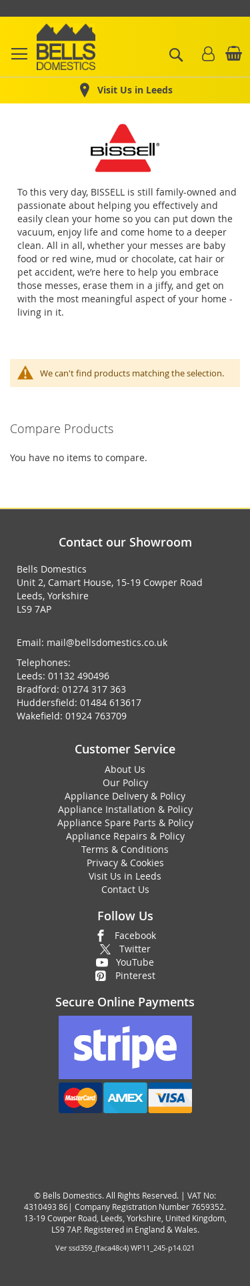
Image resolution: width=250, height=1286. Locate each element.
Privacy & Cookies (125, 862)
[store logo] (66, 46)
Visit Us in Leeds (125, 876)
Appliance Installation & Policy (125, 809)
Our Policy (125, 782)
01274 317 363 (94, 689)
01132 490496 (78, 675)
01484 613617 (110, 702)
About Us (125, 769)
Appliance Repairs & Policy (125, 836)
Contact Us (125, 889)
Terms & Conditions (125, 849)
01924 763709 (96, 715)
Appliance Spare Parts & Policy (125, 822)
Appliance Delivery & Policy (125, 795)
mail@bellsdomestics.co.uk (107, 642)
